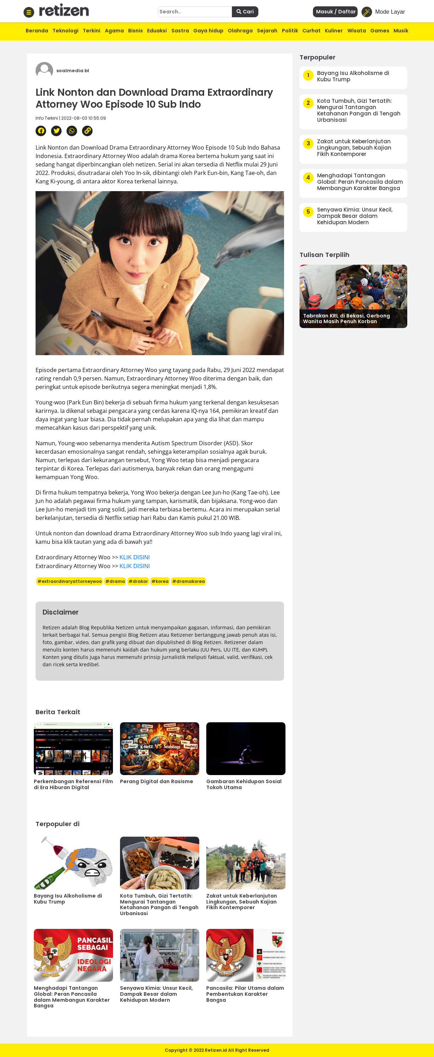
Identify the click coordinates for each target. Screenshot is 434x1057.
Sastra (180, 30)
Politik (290, 30)
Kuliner (334, 30)
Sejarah (267, 30)
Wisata (356, 30)
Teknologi (65, 30)
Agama (114, 30)
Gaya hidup (208, 30)
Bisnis (135, 30)
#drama (115, 581)
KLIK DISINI (135, 557)
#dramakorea (188, 581)
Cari (245, 11)
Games (379, 30)
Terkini (91, 30)
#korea (160, 581)
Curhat (311, 30)
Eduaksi (157, 30)
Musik (401, 30)
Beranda (37, 30)
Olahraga (240, 30)
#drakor (138, 581)
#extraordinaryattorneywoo (69, 581)
